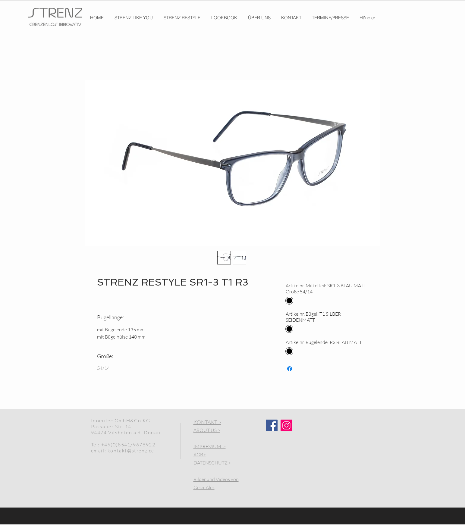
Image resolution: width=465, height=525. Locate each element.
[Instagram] (286, 425)
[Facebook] (272, 425)
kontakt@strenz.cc (131, 451)
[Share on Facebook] (289, 368)
